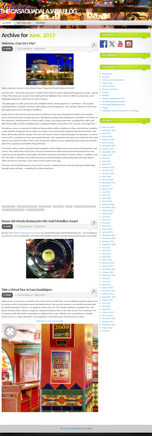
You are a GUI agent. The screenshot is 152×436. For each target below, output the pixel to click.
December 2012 (108, 291)
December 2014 (108, 235)
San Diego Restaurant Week (113, 101)
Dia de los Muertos (110, 89)
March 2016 (107, 201)
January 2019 (107, 170)
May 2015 (106, 223)
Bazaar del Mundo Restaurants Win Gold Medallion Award (40, 221)
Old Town (68, 206)
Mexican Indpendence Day (113, 98)
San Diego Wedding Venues (113, 104)
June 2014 (106, 250)
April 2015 (106, 226)
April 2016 (106, 198)
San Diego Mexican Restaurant (85, 206)
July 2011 (106, 331)
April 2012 (106, 309)
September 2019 (109, 152)
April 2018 (106, 176)
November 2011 (109, 318)
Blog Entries (40, 48)
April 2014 (106, 256)
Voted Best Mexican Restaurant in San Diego (120, 110)
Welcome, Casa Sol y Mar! (18, 43)
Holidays (105, 95)
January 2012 (107, 315)
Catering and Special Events (113, 80)
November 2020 (109, 130)
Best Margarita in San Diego (27, 206)
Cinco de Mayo (58, 206)
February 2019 (108, 167)
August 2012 (107, 300)
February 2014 (108, 263)
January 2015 (107, 232)
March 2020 (107, 136)
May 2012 (106, 306)
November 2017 (109, 182)
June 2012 (106, 303)
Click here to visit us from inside (50, 321)
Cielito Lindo (107, 83)
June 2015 (106, 219)
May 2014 (106, 253)
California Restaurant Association (27, 233)
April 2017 (106, 186)
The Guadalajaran (25, 48)
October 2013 (108, 272)
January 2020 (107, 142)
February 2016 (108, 204)
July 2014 (106, 247)
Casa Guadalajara (45, 206)
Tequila (105, 107)
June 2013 (106, 281)
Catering (105, 77)
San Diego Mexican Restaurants (13, 210)
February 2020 (108, 139)
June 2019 (106, 161)
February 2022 (108, 127)
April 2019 (106, 164)
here (59, 160)
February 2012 (108, 312)
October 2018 (108, 173)
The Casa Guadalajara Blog (38, 11)
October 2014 (108, 241)
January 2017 (107, 189)
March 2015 (107, 229)
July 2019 (106, 158)
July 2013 (106, 278)
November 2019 (109, 145)
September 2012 (109, 297)
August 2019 (107, 155)
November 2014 (109, 238)
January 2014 (107, 266)
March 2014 (107, 260)
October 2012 (108, 294)
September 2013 (109, 275)
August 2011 (107, 328)
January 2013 (107, 287)
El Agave (105, 92)
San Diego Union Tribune (35, 210)
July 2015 (106, 216)
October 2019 (108, 149)
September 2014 (109, 244)
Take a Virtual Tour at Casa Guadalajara (27, 289)
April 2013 (106, 284)
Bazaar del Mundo (8, 206)
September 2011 (109, 324)
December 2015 (108, 207)
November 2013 (109, 269)
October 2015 (108, 210)
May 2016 (106, 195)
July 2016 (106, 192)
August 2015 (107, 213)
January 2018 (107, 179)
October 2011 (108, 321)
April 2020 (106, 133)
